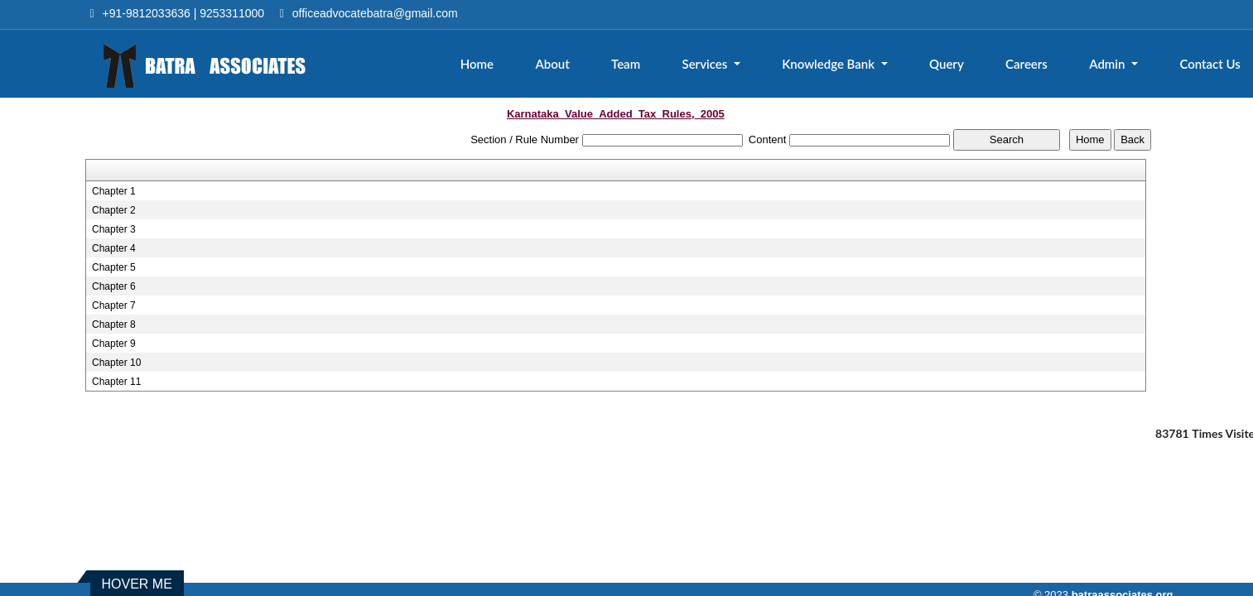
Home (477, 63)
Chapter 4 (114, 248)
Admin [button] (1108, 63)
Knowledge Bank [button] (830, 63)
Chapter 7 (114, 305)
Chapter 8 (114, 324)
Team (625, 63)
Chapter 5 (114, 267)
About (552, 63)
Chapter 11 (116, 381)
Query (946, 63)
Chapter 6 (114, 286)
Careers (1026, 63)
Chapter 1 (114, 191)
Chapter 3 (114, 229)
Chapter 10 (116, 362)
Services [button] (706, 63)
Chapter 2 (114, 210)
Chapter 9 (114, 343)
